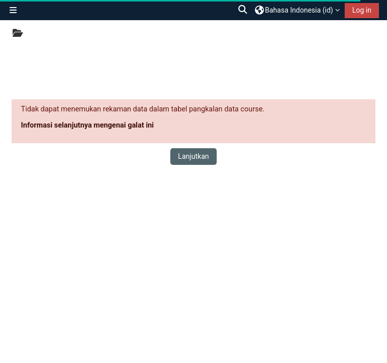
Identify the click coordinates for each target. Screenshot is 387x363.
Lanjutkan (193, 156)
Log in (361, 10)
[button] (243, 10)
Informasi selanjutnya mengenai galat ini (87, 125)
